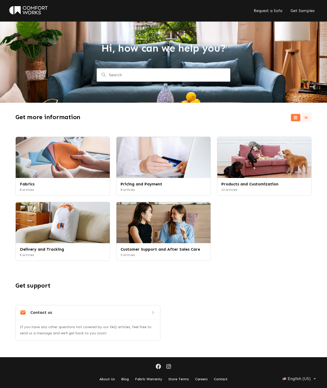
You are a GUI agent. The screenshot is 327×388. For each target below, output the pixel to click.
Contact (221, 379)
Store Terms (178, 379)
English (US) (300, 379)
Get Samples (302, 10)
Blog (125, 379)
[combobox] (163, 75)
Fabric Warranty (148, 379)
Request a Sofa (268, 10)
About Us (107, 379)
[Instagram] (169, 367)
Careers (201, 379)
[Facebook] (158, 367)
